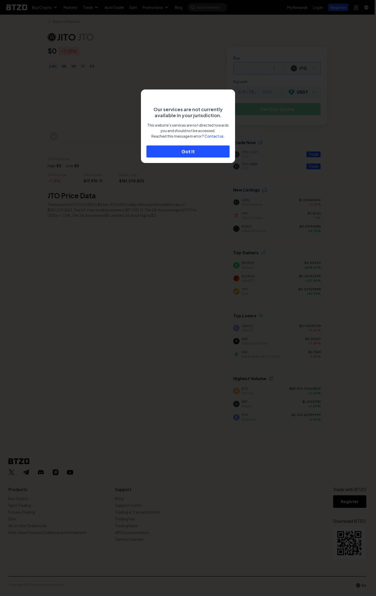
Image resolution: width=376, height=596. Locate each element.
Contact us (214, 136)
